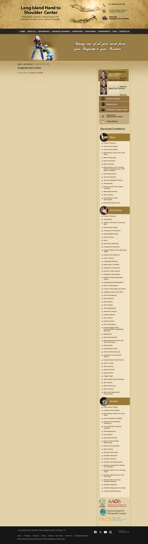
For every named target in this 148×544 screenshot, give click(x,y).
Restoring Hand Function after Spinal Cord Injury (113, 341)
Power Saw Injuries (110, 324)
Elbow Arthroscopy (110, 157)
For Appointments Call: (117, 4)
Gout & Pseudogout (110, 295)
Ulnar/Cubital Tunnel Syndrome (114, 379)
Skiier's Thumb (108, 363)
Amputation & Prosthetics (112, 230)
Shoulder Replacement (49, 539)
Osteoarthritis (108, 183)
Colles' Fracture (109, 258)
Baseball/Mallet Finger (111, 234)
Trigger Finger (108, 376)
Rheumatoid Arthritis (110, 191)
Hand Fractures (109, 298)
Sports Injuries (108, 195)
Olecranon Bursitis (110, 177)
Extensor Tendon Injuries (112, 271)
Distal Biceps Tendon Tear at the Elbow (114, 153)
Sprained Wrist (108, 373)
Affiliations (90, 31)
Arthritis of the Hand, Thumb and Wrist (114, 223)
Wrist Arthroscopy (110, 386)
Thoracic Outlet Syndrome (112, 491)
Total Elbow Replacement (112, 203)
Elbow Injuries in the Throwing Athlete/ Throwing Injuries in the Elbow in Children (114, 169)
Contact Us (124, 31)
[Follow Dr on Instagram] (110, 532)
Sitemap (50, 536)
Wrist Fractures (109, 389)
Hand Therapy (108, 305)
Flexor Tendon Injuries (111, 285)
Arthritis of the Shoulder (111, 410)
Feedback (27, 536)
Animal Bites (108, 219)
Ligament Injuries (109, 315)
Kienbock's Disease (110, 311)
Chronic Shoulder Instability (113, 418)
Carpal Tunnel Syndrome (112, 255)
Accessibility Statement (81, 536)
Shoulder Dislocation (110, 455)
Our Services (43, 31)
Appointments (104, 31)
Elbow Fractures (109, 164)
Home (23, 31)
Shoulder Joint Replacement (113, 462)
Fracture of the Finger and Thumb (115, 289)
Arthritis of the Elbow (110, 149)
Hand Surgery (108, 302)
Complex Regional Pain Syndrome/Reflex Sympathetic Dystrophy (113, 329)
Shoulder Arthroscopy (111, 452)
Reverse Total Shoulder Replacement (111, 441)
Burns (106, 240)
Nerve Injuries (108, 318)
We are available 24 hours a (118, 11)
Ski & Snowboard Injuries (112, 352)
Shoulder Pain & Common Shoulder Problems (112, 480)
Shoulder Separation (110, 484)
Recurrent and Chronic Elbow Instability (113, 187)
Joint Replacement (110, 174)
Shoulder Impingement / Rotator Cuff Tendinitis (114, 466)
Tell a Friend (59, 536)
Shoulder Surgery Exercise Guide (115, 488)
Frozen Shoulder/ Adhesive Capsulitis (112, 427)
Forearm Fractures (110, 143)
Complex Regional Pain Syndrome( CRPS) (115, 250)
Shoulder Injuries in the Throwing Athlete (115, 471)
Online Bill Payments (61, 31)
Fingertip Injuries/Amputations (114, 282)
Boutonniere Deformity (111, 243)
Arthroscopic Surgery (111, 146)
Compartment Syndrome (112, 247)
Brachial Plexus (109, 237)
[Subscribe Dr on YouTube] (105, 532)
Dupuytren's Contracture (112, 268)
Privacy (43, 536)
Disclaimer (36, 536)
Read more (123, 78)
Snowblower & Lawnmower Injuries (112, 356)
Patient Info (77, 31)
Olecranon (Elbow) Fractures (113, 180)
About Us (31, 31)
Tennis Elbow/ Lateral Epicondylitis (111, 198)
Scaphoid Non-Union (110, 348)
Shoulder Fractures (110, 459)
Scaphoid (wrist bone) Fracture (114, 360)
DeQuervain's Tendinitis (111, 264)
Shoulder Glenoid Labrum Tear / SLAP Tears (114, 475)
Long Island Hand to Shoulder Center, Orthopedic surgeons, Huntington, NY (42, 530)
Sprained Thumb (109, 369)
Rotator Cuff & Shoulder (111, 446)
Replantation (108, 334)
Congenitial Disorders (111, 261)
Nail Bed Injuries (109, 321)
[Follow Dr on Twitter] (100, 532)
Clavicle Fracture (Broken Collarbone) (112, 422)
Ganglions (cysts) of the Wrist (113, 292)
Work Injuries (108, 382)
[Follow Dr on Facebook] (95, 532)
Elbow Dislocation (109, 161)
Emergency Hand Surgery (112, 274)
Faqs (115, 31)
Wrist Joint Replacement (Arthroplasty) (112, 393)
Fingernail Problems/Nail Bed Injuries (113, 278)
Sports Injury (61, 539)
